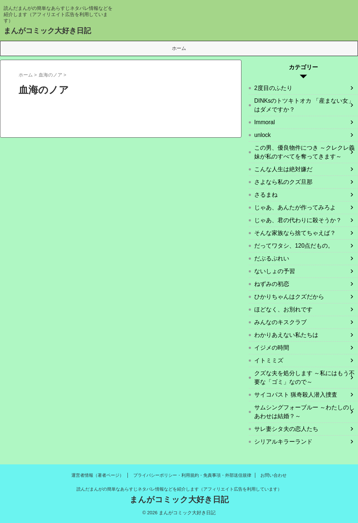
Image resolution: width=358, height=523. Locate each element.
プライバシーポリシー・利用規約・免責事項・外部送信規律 (192, 475)
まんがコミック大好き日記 (47, 31)
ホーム (179, 48)
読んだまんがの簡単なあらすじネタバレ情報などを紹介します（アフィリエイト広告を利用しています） (179, 489)
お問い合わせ (273, 475)
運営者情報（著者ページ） (97, 475)
